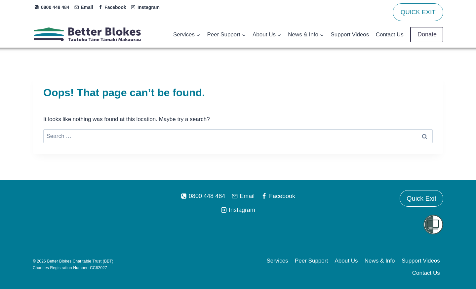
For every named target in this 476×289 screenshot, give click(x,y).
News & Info (380, 261)
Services (277, 261)
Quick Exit (421, 198)
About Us (346, 261)
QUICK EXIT (418, 12)
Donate (427, 34)
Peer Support (311, 261)
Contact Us (390, 34)
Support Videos (350, 34)
